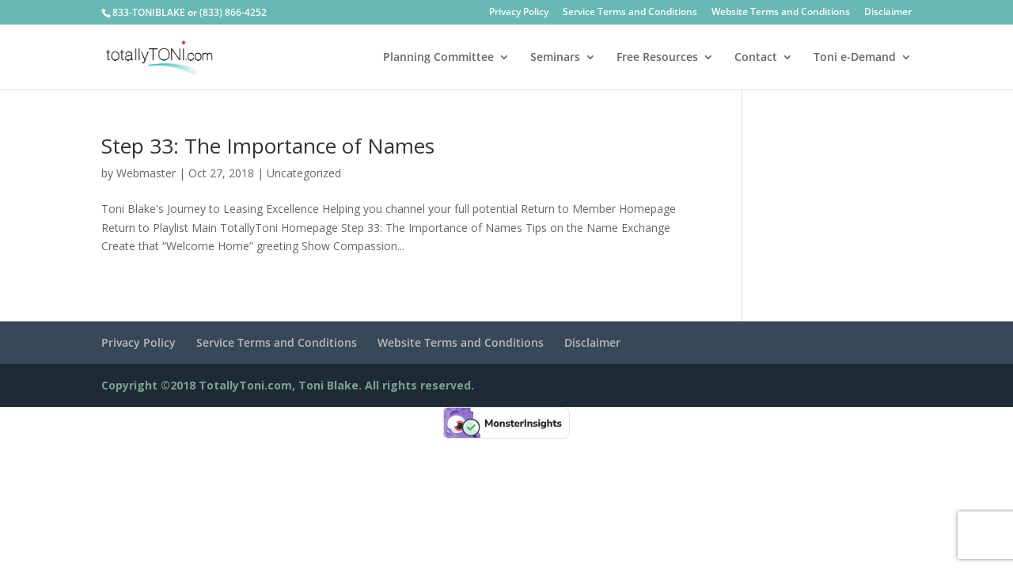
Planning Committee (438, 57)
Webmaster (146, 172)
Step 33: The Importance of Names (267, 145)
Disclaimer (888, 12)
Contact (755, 57)
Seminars (555, 57)
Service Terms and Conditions (630, 12)
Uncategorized (304, 172)
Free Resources (657, 57)
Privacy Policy (518, 12)
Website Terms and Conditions (780, 12)
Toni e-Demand (855, 57)
